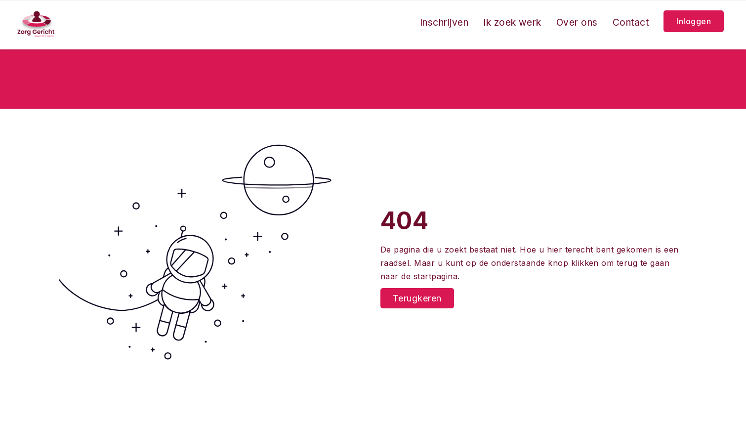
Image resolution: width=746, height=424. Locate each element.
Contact (631, 22)
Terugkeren (417, 298)
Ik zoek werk (512, 22)
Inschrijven (444, 22)
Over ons (577, 22)
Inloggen (693, 21)
